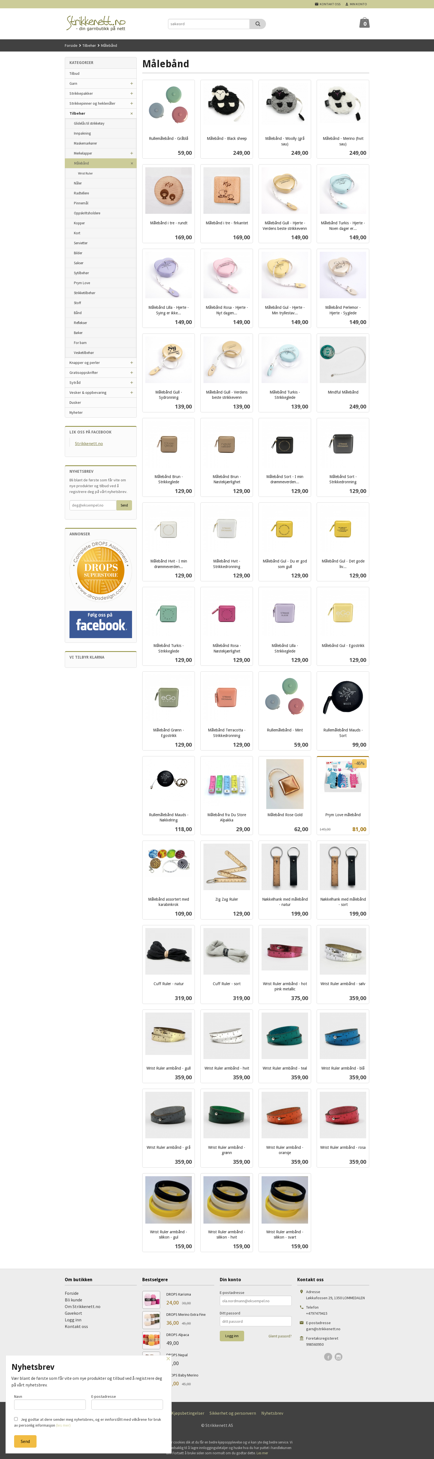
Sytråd (75, 382)
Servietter (80, 243)
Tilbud (74, 73)
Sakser (78, 263)
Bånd (78, 312)
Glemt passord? (280, 1336)
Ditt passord (230, 1313)
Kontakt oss (76, 1326)
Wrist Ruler (85, 173)
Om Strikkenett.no (82, 1306)
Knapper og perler (84, 362)
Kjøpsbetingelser (187, 1413)
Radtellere (81, 193)
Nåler (78, 183)
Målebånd (81, 163)
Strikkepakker (81, 93)
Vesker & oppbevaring (88, 392)
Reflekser (80, 322)
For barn (80, 342)
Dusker (75, 402)
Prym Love (82, 283)
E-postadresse (232, 1292)
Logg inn (73, 1319)
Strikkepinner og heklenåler (92, 103)
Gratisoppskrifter (83, 372)
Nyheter (76, 412)
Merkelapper (83, 153)
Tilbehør (77, 113)
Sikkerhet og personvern (233, 1413)
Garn (73, 83)
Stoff (77, 302)
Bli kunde (73, 1300)
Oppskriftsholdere (87, 213)
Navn (50, 1402)
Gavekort (73, 1313)
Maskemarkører (85, 143)
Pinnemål (81, 203)
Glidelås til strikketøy (89, 123)
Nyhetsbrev (272, 1413)
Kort (77, 233)
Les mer (262, 1453)
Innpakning (82, 133)
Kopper (79, 223)
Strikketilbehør (84, 293)
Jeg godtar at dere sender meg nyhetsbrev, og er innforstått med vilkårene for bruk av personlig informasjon (87, 1422)
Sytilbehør (81, 273)
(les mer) (63, 1425)
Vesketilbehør (84, 352)
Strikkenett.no (89, 443)
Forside (71, 45)
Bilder (78, 253)
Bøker (78, 332)
